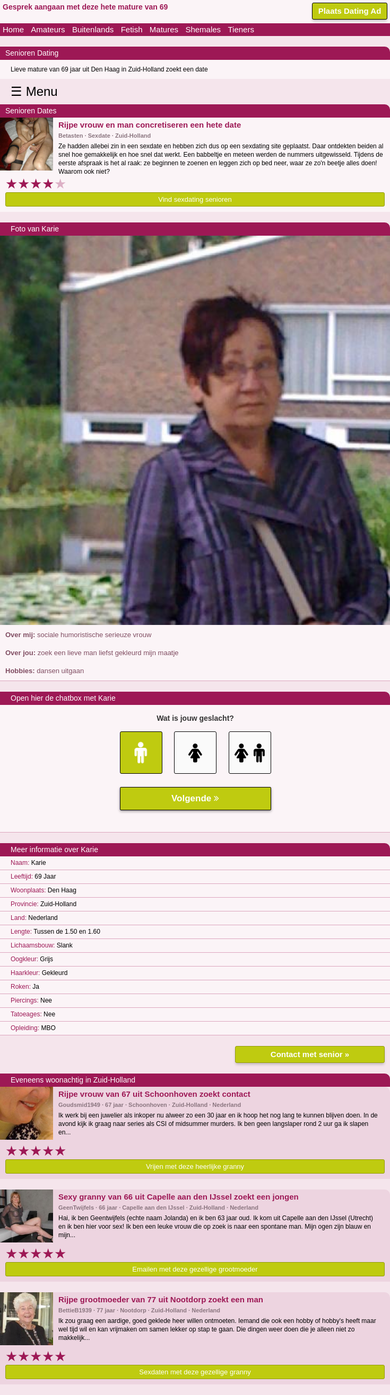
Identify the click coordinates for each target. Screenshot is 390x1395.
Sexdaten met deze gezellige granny (194, 1372)
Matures (164, 29)
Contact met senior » (310, 1054)
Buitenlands (93, 29)
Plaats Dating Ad (350, 10)
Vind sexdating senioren (195, 199)
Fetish (132, 29)
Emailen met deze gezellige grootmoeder (194, 1269)
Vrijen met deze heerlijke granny (195, 1166)
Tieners (241, 29)
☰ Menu (34, 91)
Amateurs (48, 29)
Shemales (203, 29)
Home (13, 29)
